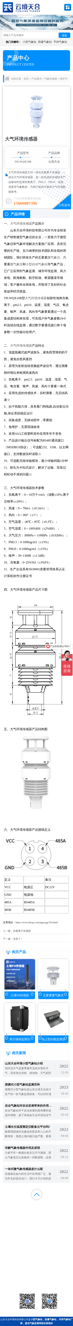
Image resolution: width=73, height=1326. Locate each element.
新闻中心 (45, 1204)
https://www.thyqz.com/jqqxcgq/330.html (37, 922)
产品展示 (37, 78)
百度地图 (27, 1214)
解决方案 (64, 1204)
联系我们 (64, 1209)
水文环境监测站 (13, 1277)
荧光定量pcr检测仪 (59, 1277)
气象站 (13, 1272)
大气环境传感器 (21, 223)
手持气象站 (60, 41)
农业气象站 (59, 1272)
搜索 (64, 35)
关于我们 (45, 1209)
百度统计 (9, 1214)
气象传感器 (50, 78)
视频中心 (27, 1209)
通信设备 (13, 1282)
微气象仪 (53, 257)
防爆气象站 (45, 41)
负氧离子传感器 (22, 930)
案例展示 (9, 1209)
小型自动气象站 (36, 264)
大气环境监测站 (36, 1277)
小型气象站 (29, 41)
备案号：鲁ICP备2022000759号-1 (20, 1260)
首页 (26, 78)
